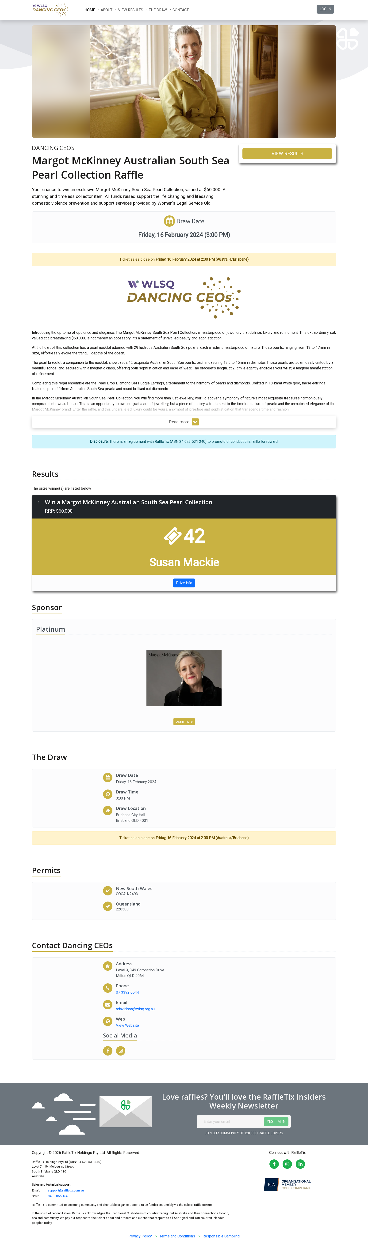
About (106, 10)
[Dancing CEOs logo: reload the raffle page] (55, 10)
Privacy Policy (140, 1236)
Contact (180, 10)
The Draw (158, 10)
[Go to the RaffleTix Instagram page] (287, 1164)
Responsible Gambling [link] (221, 1236)
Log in (325, 9)
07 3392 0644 (127, 992)
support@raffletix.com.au (66, 1190)
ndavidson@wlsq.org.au (135, 1009)
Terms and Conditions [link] (177, 1236)
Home (89, 10)
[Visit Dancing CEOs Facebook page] (109, 1051)
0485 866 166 (58, 1196)
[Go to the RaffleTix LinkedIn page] (300, 1164)
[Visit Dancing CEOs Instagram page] (122, 1051)
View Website (127, 1025)
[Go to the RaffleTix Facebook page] (274, 1164)
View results (130, 10)
